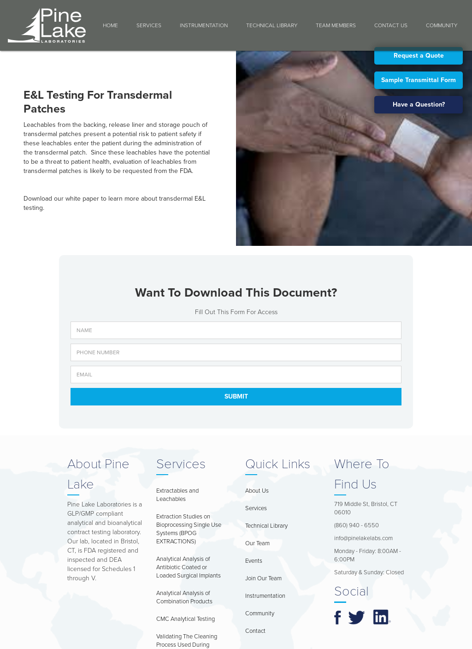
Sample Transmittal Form (418, 80)
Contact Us (390, 25)
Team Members (336, 25)
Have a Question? (419, 104)
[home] (47, 25)
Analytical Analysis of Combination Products (184, 597)
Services (148, 25)
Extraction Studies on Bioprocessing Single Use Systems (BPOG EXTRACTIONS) (188, 529)
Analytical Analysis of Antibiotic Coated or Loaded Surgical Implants (188, 567)
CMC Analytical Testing (185, 619)
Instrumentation (204, 25)
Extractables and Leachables (177, 495)
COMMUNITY (441, 25)
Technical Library (271, 25)
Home (110, 25)
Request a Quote (419, 56)
